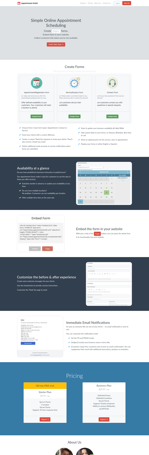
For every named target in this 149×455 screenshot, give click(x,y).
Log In (118, 3)
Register (45, 419)
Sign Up (126, 3)
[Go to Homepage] (27, 3)
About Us (97, 3)
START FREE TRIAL (56, 44)
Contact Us (107, 3)
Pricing (90, 3)
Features (83, 3)
